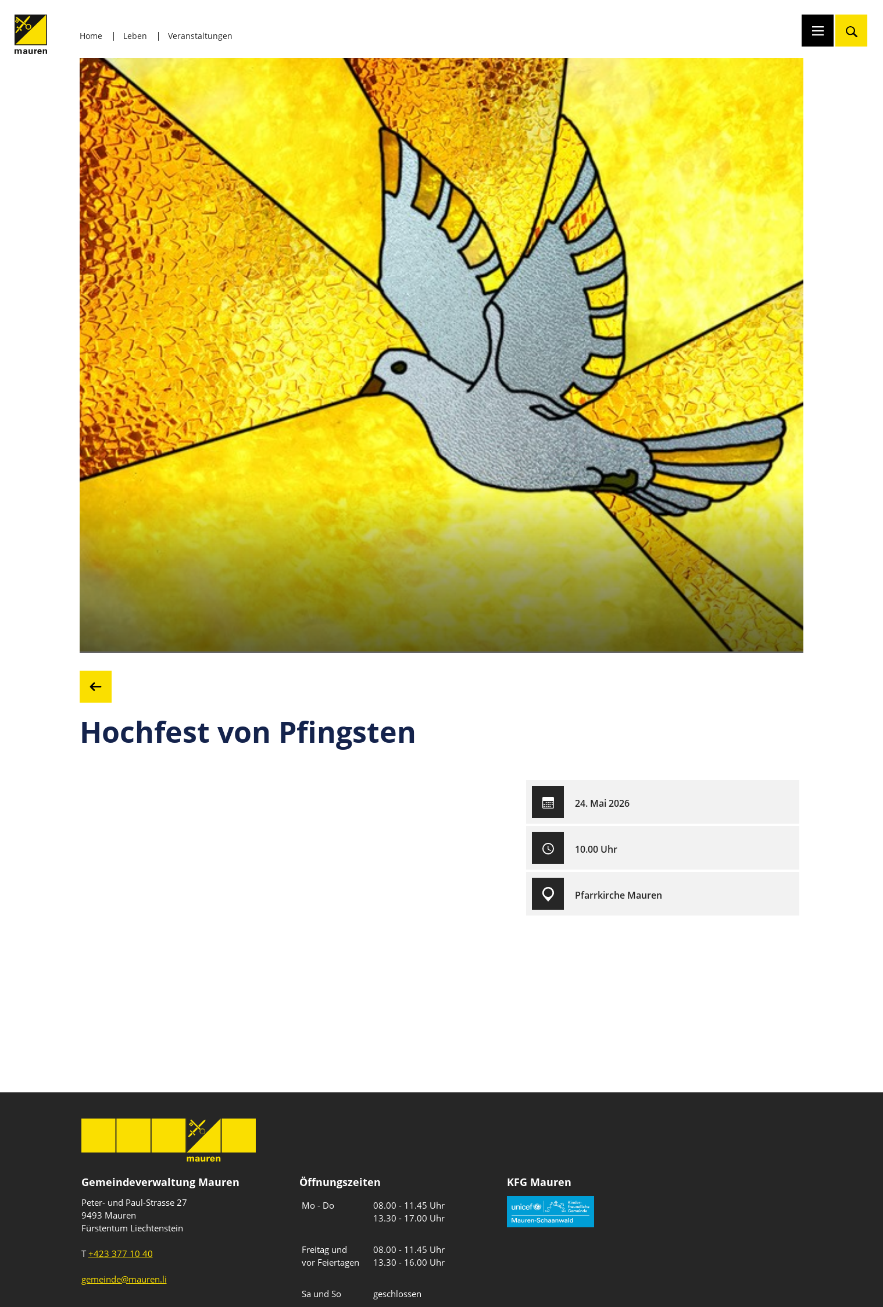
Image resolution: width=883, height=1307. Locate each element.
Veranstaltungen (200, 35)
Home (91, 35)
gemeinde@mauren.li (124, 1279)
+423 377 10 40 (120, 1253)
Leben (135, 35)
